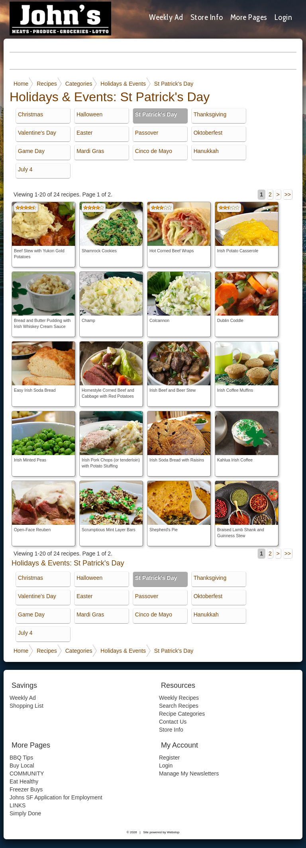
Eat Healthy (24, 781)
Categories (78, 83)
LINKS (18, 805)
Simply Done (25, 813)
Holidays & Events (123, 83)
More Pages (248, 17)
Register (169, 757)
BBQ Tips (21, 757)
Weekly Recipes (179, 698)
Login (283, 17)
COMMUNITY (27, 773)
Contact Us (172, 721)
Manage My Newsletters (189, 773)
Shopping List (26, 706)
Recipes (47, 83)
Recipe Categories (182, 714)
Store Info (206, 17)
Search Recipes (178, 706)
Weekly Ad (166, 17)
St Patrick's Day (173, 83)
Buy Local (22, 765)
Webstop (173, 832)
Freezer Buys (26, 789)
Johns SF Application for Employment (56, 797)
